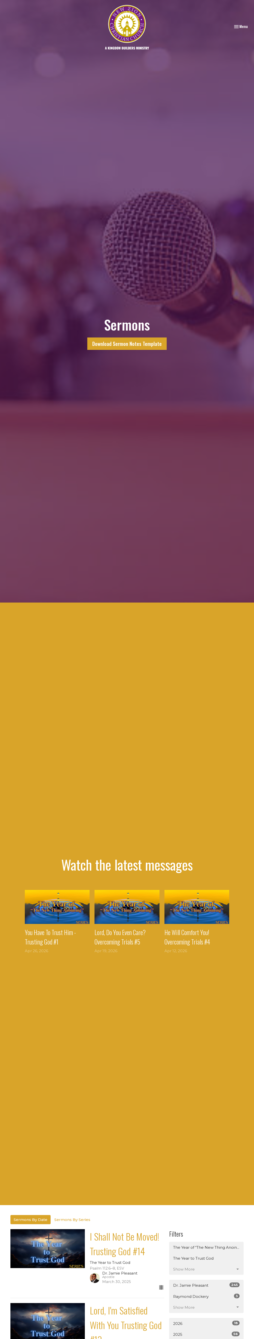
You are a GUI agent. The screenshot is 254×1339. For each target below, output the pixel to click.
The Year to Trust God (193, 1258)
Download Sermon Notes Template (127, 343)
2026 (206, 1323)
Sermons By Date (30, 1219)
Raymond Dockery (206, 1296)
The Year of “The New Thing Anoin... (206, 1247)
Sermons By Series (72, 1219)
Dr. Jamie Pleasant (206, 1285)
